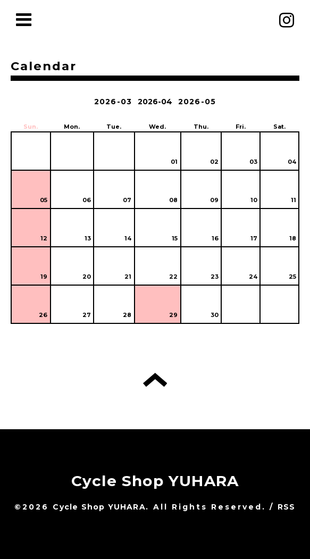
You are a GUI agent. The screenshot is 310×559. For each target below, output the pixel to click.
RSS (287, 507)
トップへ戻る (155, 380)
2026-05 (197, 101)
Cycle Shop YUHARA (155, 481)
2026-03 (113, 101)
